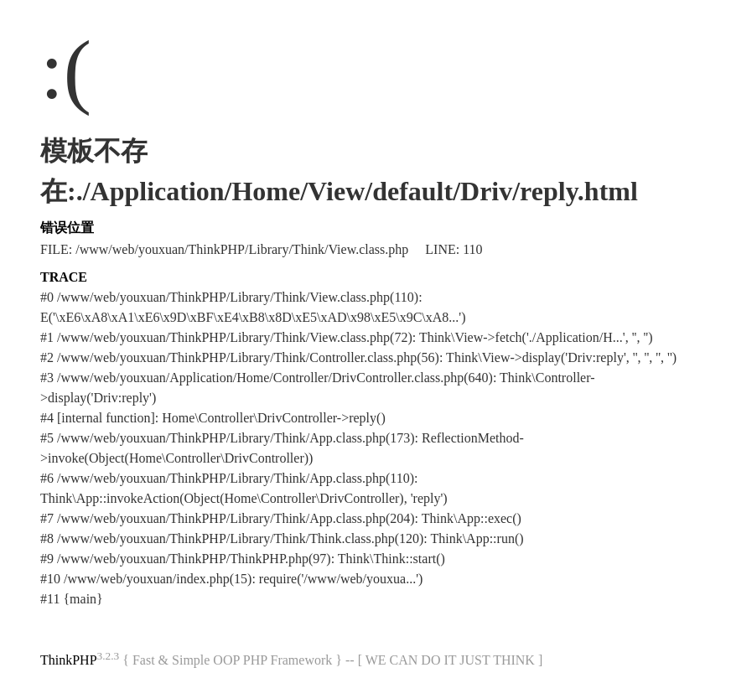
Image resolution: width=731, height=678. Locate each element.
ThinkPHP (68, 660)
